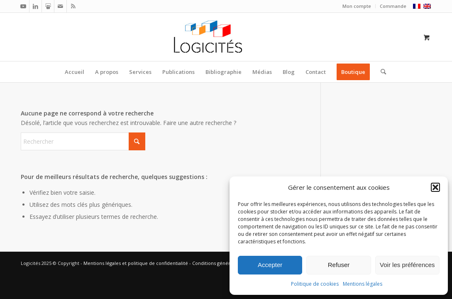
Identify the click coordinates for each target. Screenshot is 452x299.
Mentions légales (362, 283)
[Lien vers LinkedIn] (35, 6)
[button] (435, 187)
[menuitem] (357, 6)
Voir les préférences (407, 264)
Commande (393, 6)
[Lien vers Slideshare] (48, 6)
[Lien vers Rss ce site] (73, 6)
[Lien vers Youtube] (23, 6)
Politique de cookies (315, 283)
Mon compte (356, 6)
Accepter (270, 264)
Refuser (339, 264)
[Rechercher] (380, 71)
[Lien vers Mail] (60, 6)
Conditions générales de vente (226, 263)
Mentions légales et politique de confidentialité (135, 263)
